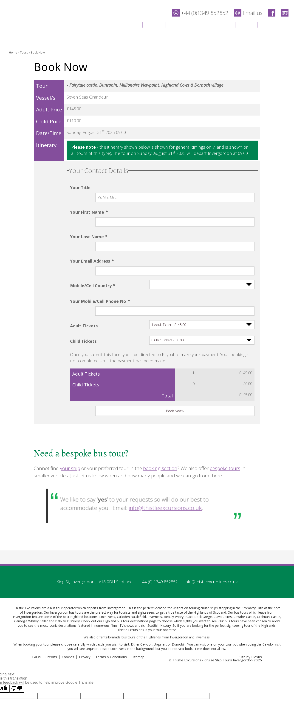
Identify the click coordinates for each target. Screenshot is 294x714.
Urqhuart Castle (268, 573)
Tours (154, 24)
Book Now (38, 52)
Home (130, 24)
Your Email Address (91, 234)
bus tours (129, 593)
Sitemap (138, 613)
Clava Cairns (223, 573)
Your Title (80, 187)
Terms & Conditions (111, 613)
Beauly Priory (174, 573)
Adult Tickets (84, 280)
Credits (51, 613)
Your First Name (88, 203)
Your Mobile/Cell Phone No (100, 265)
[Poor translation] (16, 645)
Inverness (155, 573)
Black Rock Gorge (198, 573)
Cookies (68, 613)
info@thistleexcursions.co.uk (160, 463)
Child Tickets (83, 296)
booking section (160, 424)
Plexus (256, 613)
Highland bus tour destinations (125, 577)
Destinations (185, 24)
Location (219, 24)
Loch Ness (107, 573)
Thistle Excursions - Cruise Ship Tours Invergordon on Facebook (271, 12)
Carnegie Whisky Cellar (31, 577)
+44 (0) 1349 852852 (159, 538)
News (246, 24)
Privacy (84, 613)
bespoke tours (225, 424)
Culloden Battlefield (131, 573)
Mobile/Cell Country (92, 249)
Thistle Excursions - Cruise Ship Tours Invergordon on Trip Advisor (284, 12)
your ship (70, 424)
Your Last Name (88, 218)
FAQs (36, 613)
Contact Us (275, 24)
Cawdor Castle (244, 573)
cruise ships (209, 564)
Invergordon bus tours (66, 569)
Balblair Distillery (67, 577)
